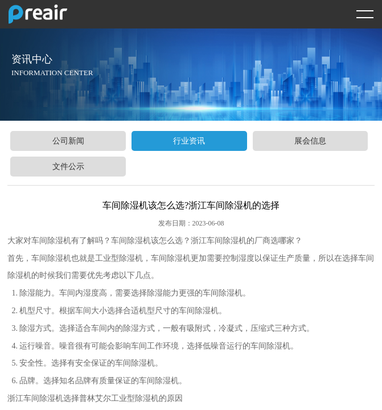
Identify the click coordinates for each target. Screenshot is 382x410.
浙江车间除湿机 (219, 240)
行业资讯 (189, 141)
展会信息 (310, 141)
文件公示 (68, 166)
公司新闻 (68, 141)
